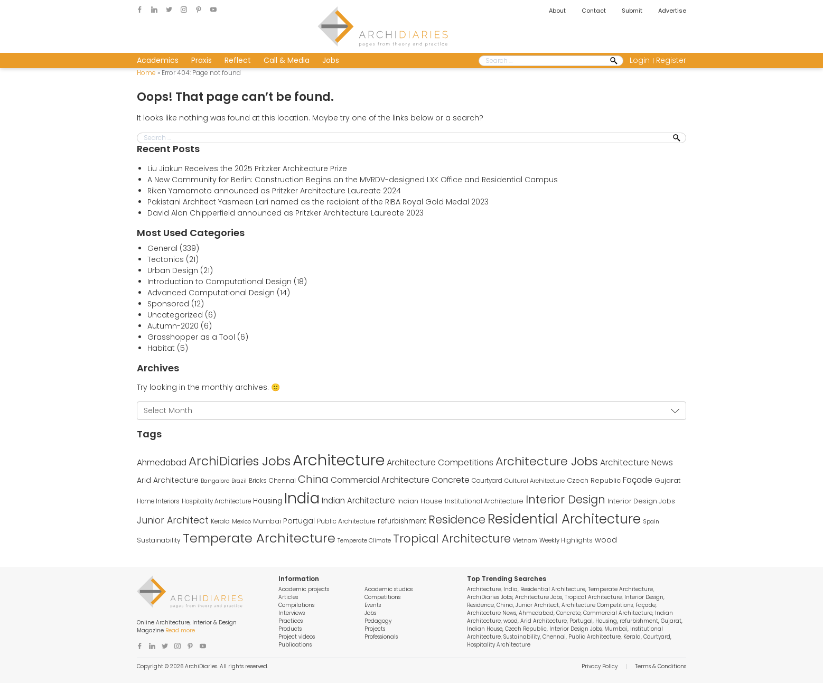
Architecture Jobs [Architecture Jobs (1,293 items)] (546, 461)
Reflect (238, 60)
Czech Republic (526, 629)
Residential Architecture (552, 589)
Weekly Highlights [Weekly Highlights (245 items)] (566, 540)
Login (640, 60)
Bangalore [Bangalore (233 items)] (215, 480)
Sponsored (168, 303)
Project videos (296, 637)
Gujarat (671, 621)
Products (290, 629)
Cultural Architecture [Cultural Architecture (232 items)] (534, 480)
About (557, 10)
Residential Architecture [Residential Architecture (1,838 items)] (564, 519)
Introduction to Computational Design (219, 281)
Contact (594, 10)
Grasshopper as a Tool (191, 337)
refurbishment (639, 621)
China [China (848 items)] (313, 479)
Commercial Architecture (617, 613)
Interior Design (643, 597)
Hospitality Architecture (498, 645)
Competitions (382, 597)
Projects (374, 629)
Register (671, 60)
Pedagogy (377, 621)
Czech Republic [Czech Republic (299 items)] (594, 480)
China (505, 605)
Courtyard (656, 637)
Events (372, 605)
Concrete (568, 613)
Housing (606, 621)
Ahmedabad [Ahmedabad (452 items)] (161, 462)
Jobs (330, 60)
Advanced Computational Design (211, 292)
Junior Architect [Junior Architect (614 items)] (173, 520)
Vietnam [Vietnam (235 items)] (525, 540)
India (510, 589)
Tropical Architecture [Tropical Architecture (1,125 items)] (452, 538)
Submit (632, 10)
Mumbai (616, 629)
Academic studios (388, 589)
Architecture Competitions (597, 605)
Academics (158, 60)
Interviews (291, 613)
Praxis (201, 60)
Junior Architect (537, 605)
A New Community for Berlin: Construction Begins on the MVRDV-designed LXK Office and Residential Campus (352, 179)
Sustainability (521, 637)
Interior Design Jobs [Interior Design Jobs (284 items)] (641, 501)
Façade (645, 605)
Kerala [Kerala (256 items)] (220, 521)
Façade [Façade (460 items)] (637, 479)
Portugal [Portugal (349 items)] (299, 521)
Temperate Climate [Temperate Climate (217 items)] (364, 541)
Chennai (554, 637)
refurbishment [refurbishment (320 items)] (402, 521)
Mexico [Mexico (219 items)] (241, 522)
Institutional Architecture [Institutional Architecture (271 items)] (484, 501)
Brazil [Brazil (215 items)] (239, 481)
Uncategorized (175, 315)
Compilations (296, 605)
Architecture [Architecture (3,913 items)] (339, 460)
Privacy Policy (600, 666)
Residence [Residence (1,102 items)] (456, 519)
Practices (290, 621)
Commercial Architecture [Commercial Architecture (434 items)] (380, 479)
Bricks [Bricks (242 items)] (258, 480)
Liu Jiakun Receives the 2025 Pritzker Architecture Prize (247, 168)
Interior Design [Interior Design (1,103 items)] (565, 499)
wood (510, 621)
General (162, 248)
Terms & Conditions (660, 666)
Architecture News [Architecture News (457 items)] (636, 462)
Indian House (484, 629)
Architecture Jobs (538, 597)
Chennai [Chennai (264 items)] (282, 480)
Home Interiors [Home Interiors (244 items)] (158, 501)
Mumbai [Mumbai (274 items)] (267, 521)
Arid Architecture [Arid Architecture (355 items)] (168, 480)
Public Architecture (594, 637)
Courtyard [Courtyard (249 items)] (487, 480)
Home (146, 72)
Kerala (632, 637)
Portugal (581, 621)
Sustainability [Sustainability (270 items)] (159, 540)
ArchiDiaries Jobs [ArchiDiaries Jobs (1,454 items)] (240, 461)
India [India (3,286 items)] (302, 498)
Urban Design (172, 270)
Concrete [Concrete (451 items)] (451, 479)
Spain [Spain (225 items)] (651, 521)
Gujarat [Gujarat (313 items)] (667, 480)
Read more (180, 630)
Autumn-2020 (173, 326)
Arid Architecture (543, 621)
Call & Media (287, 60)
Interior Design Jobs (575, 629)
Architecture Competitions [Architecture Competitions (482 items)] (440, 462)
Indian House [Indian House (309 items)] (420, 501)
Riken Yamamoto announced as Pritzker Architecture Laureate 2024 (274, 190)
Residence (480, 605)
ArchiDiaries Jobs (489, 597)
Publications (295, 645)
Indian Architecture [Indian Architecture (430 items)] (358, 500)
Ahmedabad (536, 613)
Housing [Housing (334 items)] (267, 501)
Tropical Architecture (593, 597)
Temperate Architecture (620, 589)
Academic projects (303, 589)
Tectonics (165, 259)
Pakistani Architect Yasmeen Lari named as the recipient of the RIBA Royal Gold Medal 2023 (318, 202)
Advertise (672, 10)
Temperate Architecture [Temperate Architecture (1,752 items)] (259, 538)
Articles (288, 597)
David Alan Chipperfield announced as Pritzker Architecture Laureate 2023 (285, 213)
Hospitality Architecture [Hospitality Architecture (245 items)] (216, 501)
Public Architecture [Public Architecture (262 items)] (346, 521)
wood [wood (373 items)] (606, 540)
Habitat (161, 348)
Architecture (484, 589)
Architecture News (491, 613)
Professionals (381, 637)
